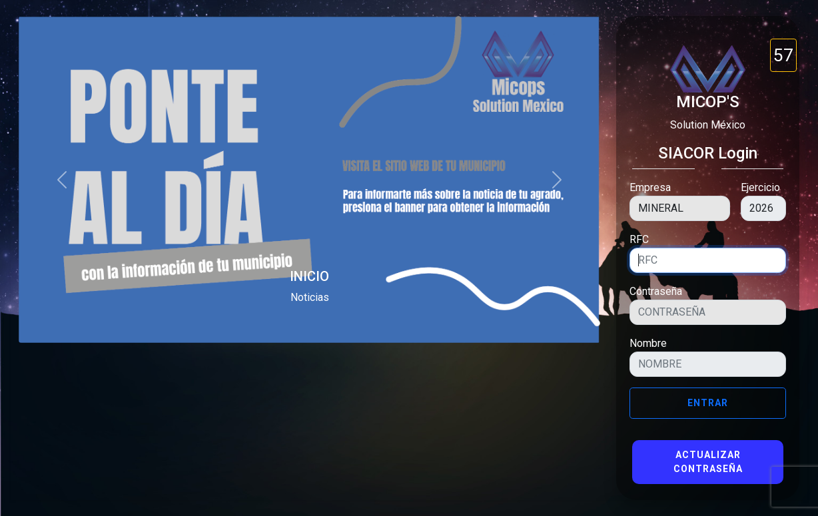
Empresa (650, 187)
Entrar (707, 402)
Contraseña (655, 291)
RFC (639, 239)
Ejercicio (760, 187)
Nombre (648, 343)
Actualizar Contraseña (708, 461)
